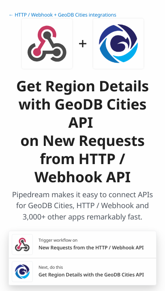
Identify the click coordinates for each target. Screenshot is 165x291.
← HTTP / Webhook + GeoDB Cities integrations (62, 14)
